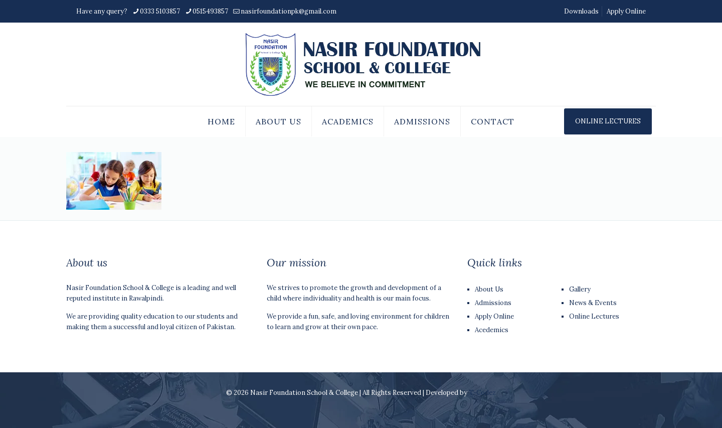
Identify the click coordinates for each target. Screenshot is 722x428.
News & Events (593, 303)
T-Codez (482, 392)
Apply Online (626, 11)
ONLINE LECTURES (608, 121)
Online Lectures (594, 316)
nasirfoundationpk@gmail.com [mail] (288, 11)
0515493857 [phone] (210, 11)
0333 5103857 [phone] (160, 11)
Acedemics (491, 330)
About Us (489, 289)
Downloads (581, 11)
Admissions (493, 303)
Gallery (580, 289)
